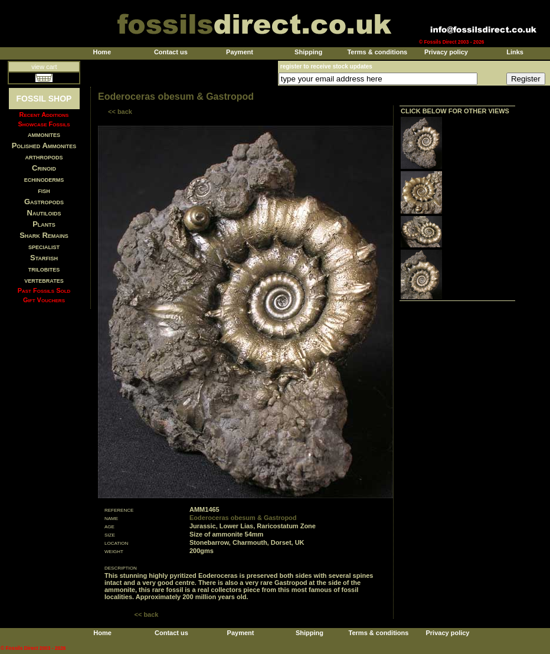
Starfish (44, 257)
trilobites (44, 268)
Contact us (171, 51)
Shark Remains (43, 235)
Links (514, 51)
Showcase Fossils (44, 123)
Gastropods (44, 201)
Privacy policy (446, 51)
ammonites (44, 134)
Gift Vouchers (44, 299)
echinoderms (44, 179)
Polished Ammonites (44, 145)
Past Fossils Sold (44, 290)
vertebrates (43, 280)
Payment (239, 51)
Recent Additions (44, 114)
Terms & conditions (377, 51)
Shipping (308, 51)
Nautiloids (44, 212)
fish (44, 190)
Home (102, 51)
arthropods (44, 156)
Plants (43, 224)
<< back (120, 111)
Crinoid (44, 168)
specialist (44, 246)
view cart (44, 66)
